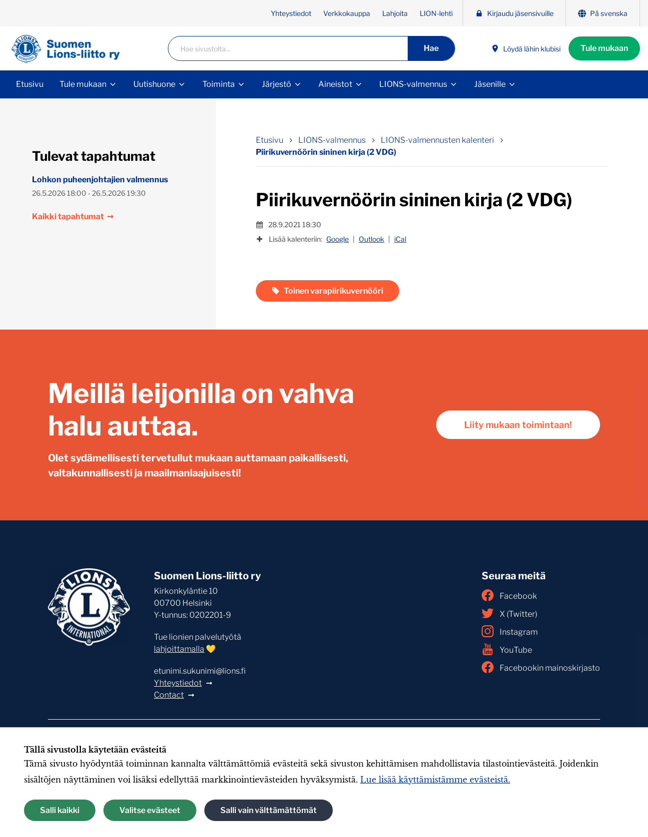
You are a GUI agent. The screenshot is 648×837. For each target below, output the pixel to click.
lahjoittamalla (179, 649)
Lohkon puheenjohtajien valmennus (100, 179)
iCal (400, 239)
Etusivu (29, 84)
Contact (169, 695)
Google (337, 239)
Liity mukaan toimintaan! (518, 424)
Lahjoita (395, 13)
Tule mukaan (604, 48)
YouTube (507, 649)
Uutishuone (154, 84)
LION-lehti (436, 13)
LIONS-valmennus (413, 84)
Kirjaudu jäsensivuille (514, 13)
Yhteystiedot (291, 13)
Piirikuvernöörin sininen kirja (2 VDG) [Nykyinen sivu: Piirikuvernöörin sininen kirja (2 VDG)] (326, 152)
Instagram (510, 631)
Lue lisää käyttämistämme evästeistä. (435, 780)
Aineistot (335, 84)
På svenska (603, 13)
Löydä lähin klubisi (526, 48)
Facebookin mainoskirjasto (541, 667)
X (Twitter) (509, 613)
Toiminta (218, 84)
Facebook (509, 595)
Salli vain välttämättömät (268, 810)
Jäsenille (490, 84)
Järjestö (276, 84)
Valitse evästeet (149, 810)
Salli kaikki (59, 810)
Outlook (371, 239)
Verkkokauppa (346, 13)
